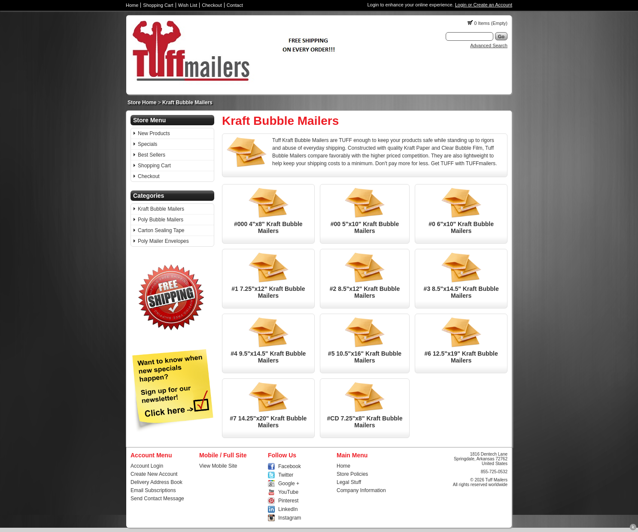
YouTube (288, 492)
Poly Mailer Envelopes (163, 241)
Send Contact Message (157, 499)
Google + (288, 484)
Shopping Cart (158, 5)
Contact (235, 5)
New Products (154, 133)
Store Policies (352, 474)
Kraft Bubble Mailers (187, 103)
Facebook (289, 466)
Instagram (289, 518)
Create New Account (154, 474)
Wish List (187, 5)
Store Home (142, 103)
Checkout (212, 5)
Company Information (361, 490)
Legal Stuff (349, 482)
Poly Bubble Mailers (160, 220)
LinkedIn (288, 509)
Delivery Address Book (156, 482)
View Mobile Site (218, 466)
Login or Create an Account (483, 4)
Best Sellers (151, 155)
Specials (147, 144)
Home (132, 5)
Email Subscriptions (153, 490)
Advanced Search (488, 45)
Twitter (285, 475)
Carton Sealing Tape (161, 230)
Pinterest (288, 501)
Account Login (147, 466)
